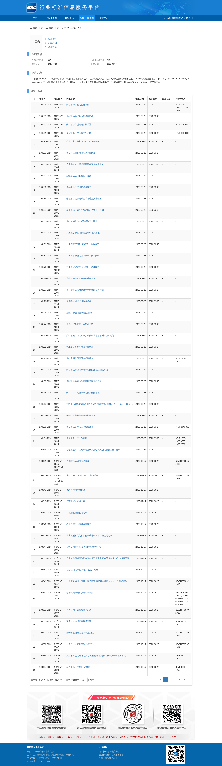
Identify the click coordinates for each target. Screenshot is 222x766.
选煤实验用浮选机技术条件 (78, 301)
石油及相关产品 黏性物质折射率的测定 (84, 547)
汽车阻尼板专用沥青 (75, 501)
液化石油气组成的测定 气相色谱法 (82, 475)
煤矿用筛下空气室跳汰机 (77, 104)
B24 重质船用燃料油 (75, 490)
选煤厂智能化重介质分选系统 (79, 312)
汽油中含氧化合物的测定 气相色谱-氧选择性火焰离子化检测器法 (96, 655)
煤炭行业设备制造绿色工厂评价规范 (83, 141)
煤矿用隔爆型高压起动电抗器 (79, 116)
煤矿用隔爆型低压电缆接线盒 (79, 427)
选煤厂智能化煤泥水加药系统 (79, 324)
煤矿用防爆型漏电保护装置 (78, 124)
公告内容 (52, 43)
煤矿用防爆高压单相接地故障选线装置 (84, 381)
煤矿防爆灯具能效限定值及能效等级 (83, 392)
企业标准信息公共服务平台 (111, 755)
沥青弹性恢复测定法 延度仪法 (80, 644)
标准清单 (52, 47)
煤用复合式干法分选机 (76, 438)
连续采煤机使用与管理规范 (78, 187)
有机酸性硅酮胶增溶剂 (76, 512)
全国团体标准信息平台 (109, 758)
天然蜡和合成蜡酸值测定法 (78, 610)
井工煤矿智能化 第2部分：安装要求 (82, 255)
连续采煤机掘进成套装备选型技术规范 (84, 198)
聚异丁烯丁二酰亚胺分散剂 (78, 667)
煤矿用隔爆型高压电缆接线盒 (79, 358)
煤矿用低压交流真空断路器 (78, 133)
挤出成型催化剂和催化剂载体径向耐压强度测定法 (89, 535)
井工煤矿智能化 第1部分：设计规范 (82, 267)
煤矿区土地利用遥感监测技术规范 (81, 153)
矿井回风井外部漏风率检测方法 (80, 415)
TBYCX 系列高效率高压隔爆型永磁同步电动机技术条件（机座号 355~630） (101, 404)
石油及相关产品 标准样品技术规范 (82, 570)
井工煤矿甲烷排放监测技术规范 (80, 347)
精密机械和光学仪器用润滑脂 (79, 592)
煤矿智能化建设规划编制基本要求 (81, 221)
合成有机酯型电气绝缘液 (77, 461)
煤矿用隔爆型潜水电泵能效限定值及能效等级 (87, 370)
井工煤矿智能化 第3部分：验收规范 (82, 244)
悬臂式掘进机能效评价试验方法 (80, 278)
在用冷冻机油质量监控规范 (78, 524)
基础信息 (52, 39)
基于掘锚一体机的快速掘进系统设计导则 (85, 210)
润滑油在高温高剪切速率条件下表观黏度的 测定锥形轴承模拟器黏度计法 (99, 558)
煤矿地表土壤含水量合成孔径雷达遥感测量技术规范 (90, 335)
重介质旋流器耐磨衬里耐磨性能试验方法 (85, 290)
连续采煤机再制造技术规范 (78, 175)
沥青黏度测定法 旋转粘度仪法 (80, 633)
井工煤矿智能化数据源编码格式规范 (83, 233)
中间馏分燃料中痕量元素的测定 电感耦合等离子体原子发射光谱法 (96, 581)
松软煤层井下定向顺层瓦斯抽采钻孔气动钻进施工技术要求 (93, 449)
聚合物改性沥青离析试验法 (78, 621)
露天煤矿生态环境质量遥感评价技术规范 (85, 164)
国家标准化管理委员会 (109, 751)
